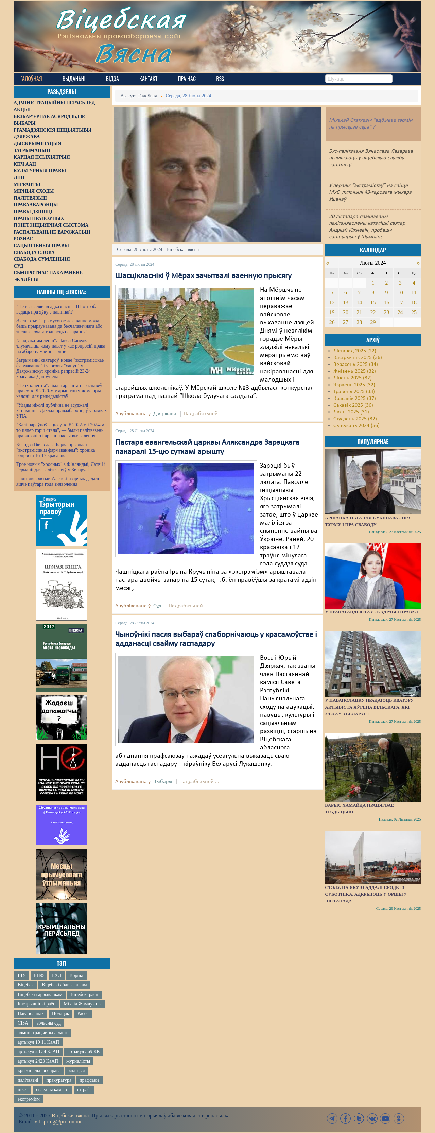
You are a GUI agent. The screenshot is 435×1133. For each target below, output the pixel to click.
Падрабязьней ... (203, 414)
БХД (56, 975)
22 (373, 312)
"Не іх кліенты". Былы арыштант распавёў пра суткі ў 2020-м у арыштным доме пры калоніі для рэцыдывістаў (59, 391)
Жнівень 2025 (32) (354, 371)
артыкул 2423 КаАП (38, 1061)
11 (413, 292)
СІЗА (23, 1023)
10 (400, 292)
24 (400, 312)
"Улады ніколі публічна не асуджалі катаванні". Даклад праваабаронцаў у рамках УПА (61, 411)
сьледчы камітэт (52, 1089)
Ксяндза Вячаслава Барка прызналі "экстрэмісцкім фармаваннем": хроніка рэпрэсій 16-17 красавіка (55, 450)
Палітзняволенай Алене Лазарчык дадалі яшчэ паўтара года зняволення (57, 481)
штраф (83, 1089)
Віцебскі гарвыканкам (40, 994)
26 (332, 322)
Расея (82, 1013)
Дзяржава (164, 414)
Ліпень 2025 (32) (352, 378)
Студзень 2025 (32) (355, 419)
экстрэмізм (29, 1099)
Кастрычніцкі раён (36, 1004)
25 (414, 312)
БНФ (39, 975)
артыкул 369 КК (84, 1051)
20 (345, 312)
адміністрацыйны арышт (43, 1032)
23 (386, 312)
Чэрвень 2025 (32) (354, 385)
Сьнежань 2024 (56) (356, 425)
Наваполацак (31, 1013)
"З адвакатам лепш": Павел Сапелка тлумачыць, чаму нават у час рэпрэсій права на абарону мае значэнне (60, 346)
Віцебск (26, 984)
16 (386, 302)
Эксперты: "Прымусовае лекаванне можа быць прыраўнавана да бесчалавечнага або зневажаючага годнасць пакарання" (59, 326)
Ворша (76, 975)
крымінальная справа (39, 1070)
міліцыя (77, 1070)
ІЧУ (22, 975)
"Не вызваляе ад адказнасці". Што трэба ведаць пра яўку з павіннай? (57, 309)
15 (373, 302)
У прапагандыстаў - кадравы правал (371, 611)
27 (345, 322)
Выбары (162, 781)
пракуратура (59, 1080)
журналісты (78, 1061)
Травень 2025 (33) (354, 391)
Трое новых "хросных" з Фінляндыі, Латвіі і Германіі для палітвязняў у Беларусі (60, 467)
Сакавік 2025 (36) (353, 405)
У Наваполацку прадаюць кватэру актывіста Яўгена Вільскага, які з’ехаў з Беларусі (369, 707)
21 (359, 312)
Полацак (60, 1013)
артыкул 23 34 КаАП (38, 1051)
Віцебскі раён (84, 994)
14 (359, 302)
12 (332, 302)
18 (414, 302)
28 (359, 322)
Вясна (132, 52)
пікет (23, 1089)
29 (373, 322)
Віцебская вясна (70, 1115)
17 (400, 302)
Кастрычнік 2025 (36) (357, 357)
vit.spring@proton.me (59, 1121)
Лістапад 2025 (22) (354, 351)
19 (332, 312)
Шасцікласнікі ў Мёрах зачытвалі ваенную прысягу (203, 276)
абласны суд (48, 1023)
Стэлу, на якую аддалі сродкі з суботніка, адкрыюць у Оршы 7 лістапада (365, 894)
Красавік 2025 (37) (354, 398)
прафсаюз (89, 1080)
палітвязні (28, 1080)
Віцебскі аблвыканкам (64, 984)
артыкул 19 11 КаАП (38, 1042)
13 (345, 302)
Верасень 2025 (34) (355, 364)
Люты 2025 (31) (351, 412)
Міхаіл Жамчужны (82, 1004)
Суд (157, 606)
